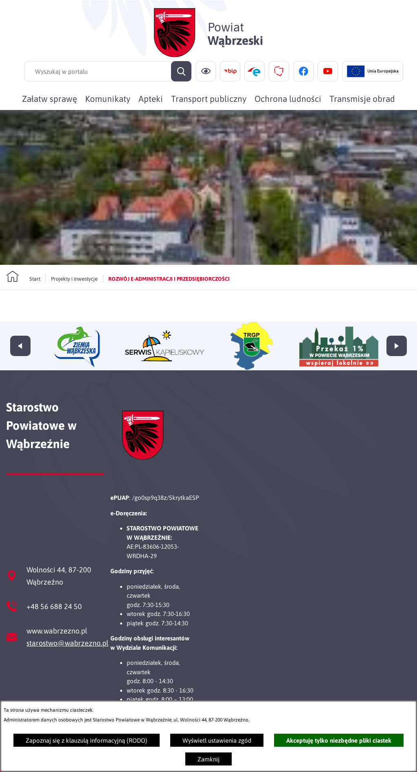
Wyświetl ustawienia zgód (216, 740)
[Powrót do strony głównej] (23, 276)
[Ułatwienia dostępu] (205, 71)
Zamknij (208, 759)
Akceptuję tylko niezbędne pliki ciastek (338, 740)
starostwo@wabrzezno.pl (67, 643)
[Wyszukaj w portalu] (107, 71)
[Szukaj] (181, 71)
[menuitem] (49, 99)
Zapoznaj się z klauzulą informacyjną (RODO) (86, 740)
